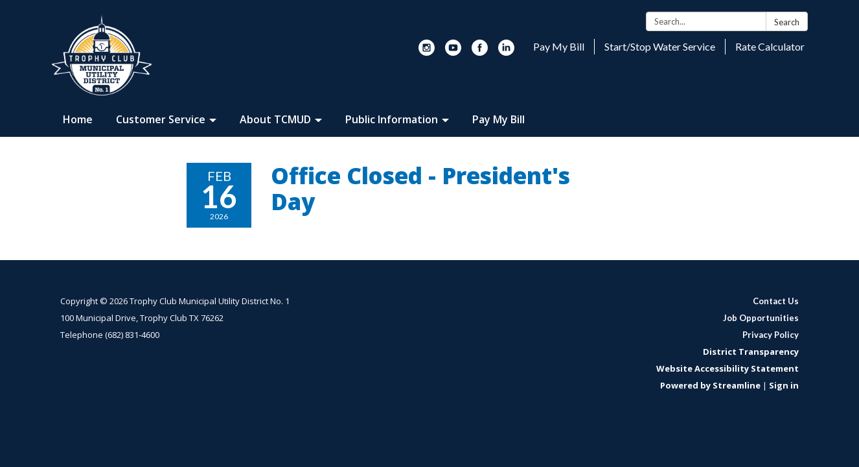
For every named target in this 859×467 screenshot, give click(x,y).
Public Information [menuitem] (391, 119)
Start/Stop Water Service (659, 46)
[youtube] (453, 52)
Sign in (784, 385)
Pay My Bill (558, 46)
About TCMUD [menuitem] (275, 119)
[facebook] (480, 52)
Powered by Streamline (710, 385)
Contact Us (776, 301)
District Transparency (751, 351)
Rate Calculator (770, 46)
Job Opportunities (761, 318)
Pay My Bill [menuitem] (498, 119)
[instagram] (426, 52)
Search (786, 22)
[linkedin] (506, 52)
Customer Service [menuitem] (160, 119)
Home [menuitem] (78, 119)
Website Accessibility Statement (727, 368)
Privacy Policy (770, 334)
